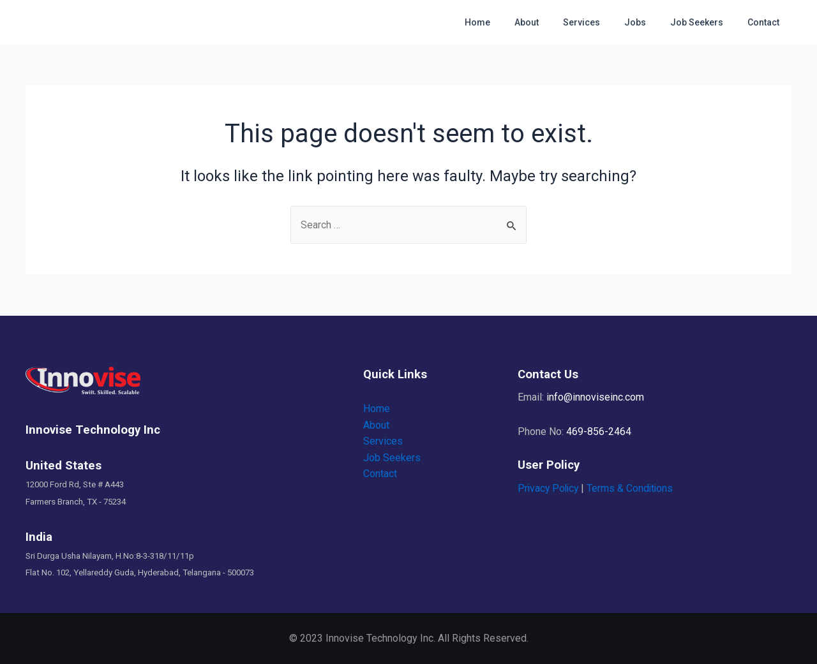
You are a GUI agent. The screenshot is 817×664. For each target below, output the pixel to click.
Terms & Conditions (633, 488)
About (555, 22)
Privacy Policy (549, 488)
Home (512, 22)
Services (603, 22)
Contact (767, 22)
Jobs (651, 22)
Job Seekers (706, 22)
